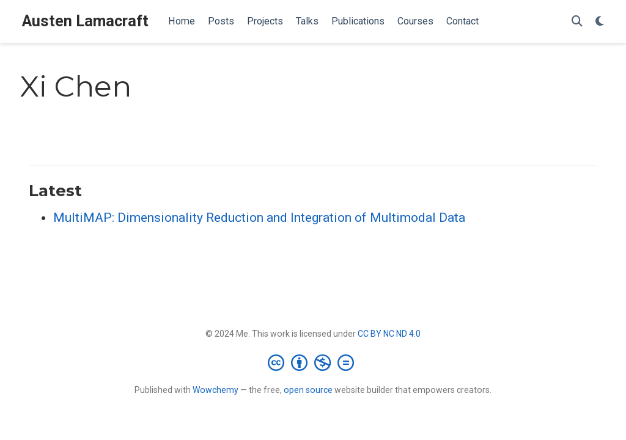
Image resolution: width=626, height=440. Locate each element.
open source (308, 390)
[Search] (577, 22)
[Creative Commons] (313, 362)
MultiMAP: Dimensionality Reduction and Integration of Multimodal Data (259, 217)
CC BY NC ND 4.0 (389, 334)
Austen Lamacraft (85, 21)
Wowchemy (215, 390)
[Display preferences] (599, 22)
